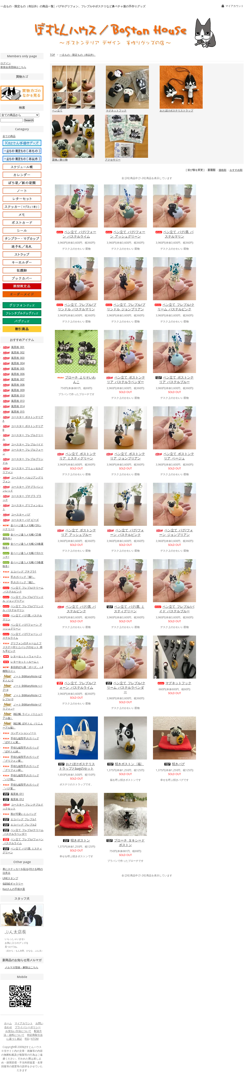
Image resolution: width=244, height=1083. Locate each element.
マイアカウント (234, 6)
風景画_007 (14, 379)
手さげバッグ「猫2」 (19, 582)
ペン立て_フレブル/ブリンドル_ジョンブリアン (125, 306)
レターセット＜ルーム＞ (21, 662)
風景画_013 (14, 401)
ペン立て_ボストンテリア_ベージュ (174, 456)
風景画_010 (14, 395)
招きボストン (76, 840)
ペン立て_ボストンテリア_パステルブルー (174, 379)
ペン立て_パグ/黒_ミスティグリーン (125, 608)
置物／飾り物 (60, 159)
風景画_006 (14, 374)
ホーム (8, 1023)
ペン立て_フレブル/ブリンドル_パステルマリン (76, 306)
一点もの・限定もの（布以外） (77, 55)
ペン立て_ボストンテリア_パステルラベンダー (125, 379)
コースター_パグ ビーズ (21, 520)
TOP (52, 55)
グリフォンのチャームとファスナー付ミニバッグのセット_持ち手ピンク (22, 647)
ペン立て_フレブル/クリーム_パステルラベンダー (125, 687)
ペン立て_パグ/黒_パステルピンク (76, 608)
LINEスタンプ (10, 878)
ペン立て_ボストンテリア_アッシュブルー (76, 532)
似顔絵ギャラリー (13, 883)
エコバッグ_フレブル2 (19, 824)
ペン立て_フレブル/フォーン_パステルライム (76, 685)
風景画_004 (14, 363)
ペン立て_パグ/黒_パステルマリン (174, 234)
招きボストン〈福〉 (125, 764)
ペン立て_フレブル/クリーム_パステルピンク (174, 306)
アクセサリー (112, 159)
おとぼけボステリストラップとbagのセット (76, 766)
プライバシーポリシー (28, 1027)
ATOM (35, 1039)
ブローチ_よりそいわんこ (76, 379)
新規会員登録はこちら (13, 67)
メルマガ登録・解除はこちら (21, 967)
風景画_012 (13, 799)
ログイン (5, 63)
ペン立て (57, 110)
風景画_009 (14, 390)
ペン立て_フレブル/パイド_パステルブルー (174, 608)
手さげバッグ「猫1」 (19, 577)
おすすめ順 (236, 170)
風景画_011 (13, 794)
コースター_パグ (16, 514)
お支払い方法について (18, 1031)
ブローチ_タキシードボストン (125, 842)
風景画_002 (14, 352)
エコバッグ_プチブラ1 (19, 571)
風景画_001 (14, 347)
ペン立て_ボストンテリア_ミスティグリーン (76, 456)
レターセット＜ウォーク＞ (22, 656)
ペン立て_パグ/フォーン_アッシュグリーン (125, 234)
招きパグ (174, 764)
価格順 (222, 170)
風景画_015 (14, 411)
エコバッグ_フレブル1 (19, 819)
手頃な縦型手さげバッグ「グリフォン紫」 (21, 759)
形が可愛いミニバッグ (19, 814)
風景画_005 (14, 368)
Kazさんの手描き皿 (14, 889)
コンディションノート (19, 733)
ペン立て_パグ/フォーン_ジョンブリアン (174, 532)
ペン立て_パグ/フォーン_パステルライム (76, 234)
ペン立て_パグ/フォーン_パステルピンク (125, 532)
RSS (27, 1039)
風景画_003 (14, 358)
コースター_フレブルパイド (23, 444)
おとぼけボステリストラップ (176, 110)
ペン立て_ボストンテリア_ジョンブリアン (125, 456)
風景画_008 (14, 385)
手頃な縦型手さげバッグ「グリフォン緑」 (21, 768)
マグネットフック (116, 110)
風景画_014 (14, 406)
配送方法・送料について (23, 1033)
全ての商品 (9, 136)
